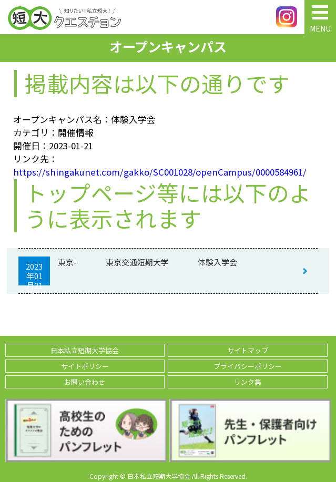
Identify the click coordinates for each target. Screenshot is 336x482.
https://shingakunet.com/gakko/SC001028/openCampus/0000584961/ (160, 172)
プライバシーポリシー (247, 366)
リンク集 (247, 382)
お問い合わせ (84, 382)
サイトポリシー (85, 366)
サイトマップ (247, 350)
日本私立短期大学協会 (84, 350)
